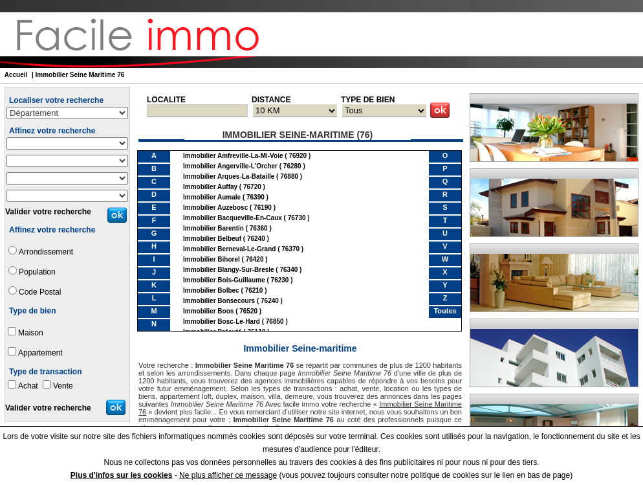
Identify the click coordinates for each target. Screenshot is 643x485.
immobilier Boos (208, 311)
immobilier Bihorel (211, 259)
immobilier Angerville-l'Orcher (230, 166)
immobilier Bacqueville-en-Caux (232, 217)
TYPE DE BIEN (368, 99)
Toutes (444, 311)
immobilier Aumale (212, 197)
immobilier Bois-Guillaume (224, 280)
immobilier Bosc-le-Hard (221, 321)
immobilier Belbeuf (212, 238)
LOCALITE (166, 99)
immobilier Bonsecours (219, 300)
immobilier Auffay (210, 186)
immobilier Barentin (213, 228)
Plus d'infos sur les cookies (122, 475)
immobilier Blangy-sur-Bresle (228, 269)
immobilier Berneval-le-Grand (229, 249)
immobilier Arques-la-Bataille (228, 176)
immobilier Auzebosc (215, 207)
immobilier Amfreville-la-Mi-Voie (233, 155)
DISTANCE (271, 99)
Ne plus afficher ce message (228, 475)
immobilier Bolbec (211, 290)
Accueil (16, 74)
